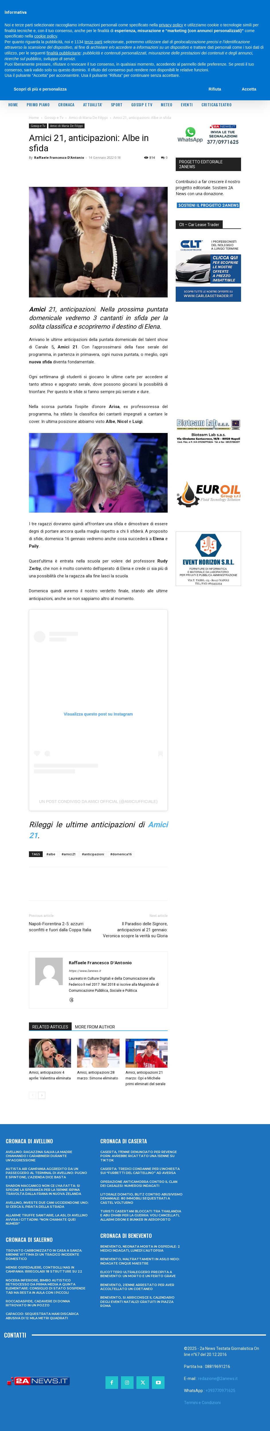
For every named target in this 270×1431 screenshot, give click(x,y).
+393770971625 (220, 1390)
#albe (50, 854)
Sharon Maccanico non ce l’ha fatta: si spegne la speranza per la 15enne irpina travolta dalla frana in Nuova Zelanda (43, 1190)
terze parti (93, 42)
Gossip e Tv (53, 117)
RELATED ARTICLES (50, 1027)
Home (34, 117)
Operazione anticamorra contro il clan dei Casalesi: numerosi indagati (138, 1184)
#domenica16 (121, 854)
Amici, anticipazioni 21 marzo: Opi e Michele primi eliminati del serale (145, 1078)
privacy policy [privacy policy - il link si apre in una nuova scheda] (171, 25)
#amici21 (69, 854)
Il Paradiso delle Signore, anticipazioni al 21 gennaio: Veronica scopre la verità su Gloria (135, 929)
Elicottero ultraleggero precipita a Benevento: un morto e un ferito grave (138, 1274)
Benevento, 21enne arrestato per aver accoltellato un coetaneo (137, 1287)
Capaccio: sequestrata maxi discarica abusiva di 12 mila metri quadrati (42, 1316)
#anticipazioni (93, 854)
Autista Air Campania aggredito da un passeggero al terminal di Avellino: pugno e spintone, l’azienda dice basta (46, 1173)
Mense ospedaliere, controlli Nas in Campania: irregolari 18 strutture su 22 (44, 1269)
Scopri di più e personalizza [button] (40, 89)
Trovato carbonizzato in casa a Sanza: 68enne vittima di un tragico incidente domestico (44, 1254)
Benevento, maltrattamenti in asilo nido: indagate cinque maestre (140, 1261)
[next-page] (41, 1095)
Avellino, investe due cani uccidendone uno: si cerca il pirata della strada (47, 1205)
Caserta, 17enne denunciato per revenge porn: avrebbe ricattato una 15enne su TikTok (138, 1156)
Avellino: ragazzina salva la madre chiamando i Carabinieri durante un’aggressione (39, 1156)
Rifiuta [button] (215, 89)
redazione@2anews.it (218, 1378)
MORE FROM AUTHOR (95, 1027)
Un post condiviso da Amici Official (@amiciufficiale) (98, 801)
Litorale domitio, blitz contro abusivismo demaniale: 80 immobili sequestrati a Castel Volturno (141, 1198)
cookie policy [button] (45, 36)
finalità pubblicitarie (63, 53)
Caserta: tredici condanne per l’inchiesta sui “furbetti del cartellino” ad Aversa (140, 1171)
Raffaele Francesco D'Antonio (59, 157)
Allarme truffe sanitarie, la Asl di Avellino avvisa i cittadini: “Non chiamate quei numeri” (47, 1219)
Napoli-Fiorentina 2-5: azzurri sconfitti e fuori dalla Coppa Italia (60, 926)
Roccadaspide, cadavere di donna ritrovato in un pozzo (38, 1303)
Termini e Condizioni (202, 1402)
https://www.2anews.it (85, 971)
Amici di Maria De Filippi (88, 117)
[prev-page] (32, 1095)
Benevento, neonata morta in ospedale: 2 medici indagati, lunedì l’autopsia (140, 1248)
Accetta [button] (249, 89)
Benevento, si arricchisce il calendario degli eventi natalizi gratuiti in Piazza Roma (137, 1301)
